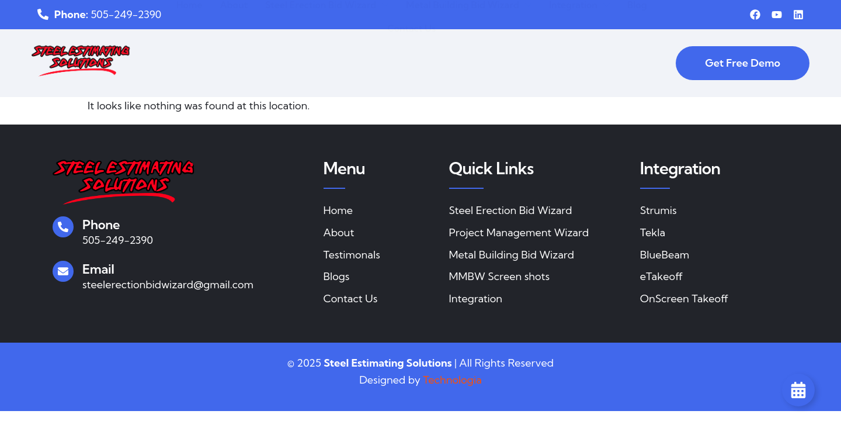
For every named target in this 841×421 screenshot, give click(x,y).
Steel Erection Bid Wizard (326, 44)
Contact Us (411, 68)
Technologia (452, 380)
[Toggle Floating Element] (798, 390)
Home (189, 44)
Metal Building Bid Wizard (468, 44)
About (234, 44)
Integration (579, 44)
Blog (637, 44)
